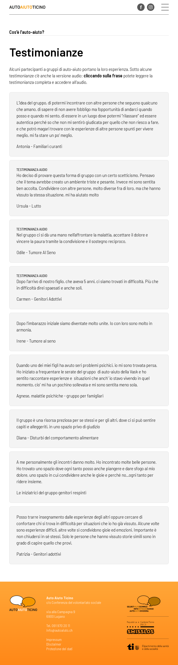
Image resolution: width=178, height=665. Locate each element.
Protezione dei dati (59, 648)
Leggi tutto (89, 124)
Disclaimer (53, 644)
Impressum (54, 639)
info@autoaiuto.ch (59, 630)
